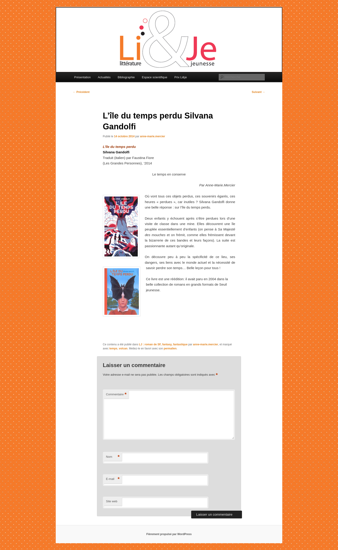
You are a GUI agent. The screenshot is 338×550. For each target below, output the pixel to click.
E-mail (113, 479)
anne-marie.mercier (152, 136)
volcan (123, 348)
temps (113, 348)
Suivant (258, 92)
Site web (111, 501)
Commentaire (116, 394)
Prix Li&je (180, 77)
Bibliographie (126, 77)
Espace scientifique (154, 77)
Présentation (82, 77)
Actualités (104, 77)
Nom (113, 457)
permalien (170, 348)
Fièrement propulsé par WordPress (169, 534)
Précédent (81, 92)
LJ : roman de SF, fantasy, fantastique (163, 344)
